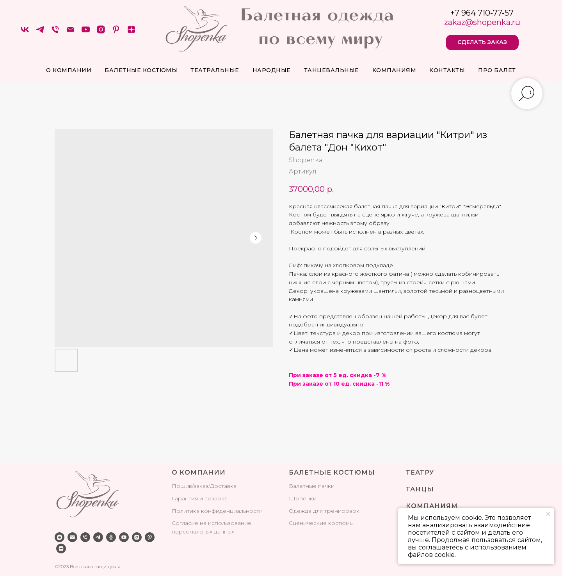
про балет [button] (497, 70)
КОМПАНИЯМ (432, 506)
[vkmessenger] (59, 537)
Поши (180, 485)
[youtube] (86, 32)
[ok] (111, 537)
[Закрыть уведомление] (548, 514)
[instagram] (101, 32)
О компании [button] (68, 70)
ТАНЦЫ (420, 489)
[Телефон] (55, 32)
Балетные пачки (311, 485)
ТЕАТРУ (420, 472)
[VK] (25, 32)
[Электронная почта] (70, 32)
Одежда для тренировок (324, 510)
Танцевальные (331, 70)
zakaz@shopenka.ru (482, 22)
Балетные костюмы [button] (141, 70)
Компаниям (394, 70)
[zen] (131, 32)
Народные (272, 70)
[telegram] (40, 32)
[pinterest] (116, 32)
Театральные (214, 70)
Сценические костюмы (321, 522)
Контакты (447, 70)
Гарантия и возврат (199, 498)
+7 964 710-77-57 (482, 13)
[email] (72, 537)
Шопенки (303, 498)
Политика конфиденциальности (217, 510)
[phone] (85, 537)
